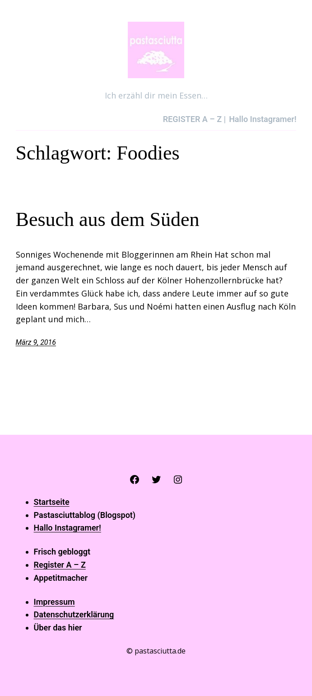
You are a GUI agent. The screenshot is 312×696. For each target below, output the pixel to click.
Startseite (52, 502)
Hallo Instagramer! (67, 527)
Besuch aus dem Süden (108, 219)
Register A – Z (60, 564)
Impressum (54, 602)
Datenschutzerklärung (74, 614)
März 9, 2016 (36, 342)
